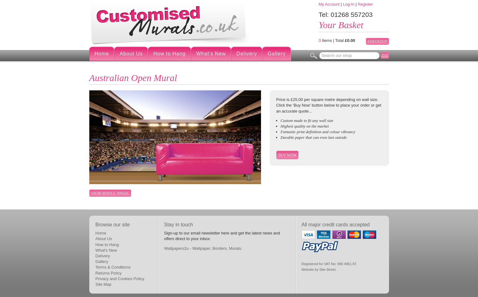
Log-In (348, 4)
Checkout (377, 41)
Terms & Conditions (113, 267)
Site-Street (327, 269)
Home (102, 53)
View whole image (110, 193)
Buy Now (287, 155)
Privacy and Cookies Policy (120, 278)
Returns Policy (109, 273)
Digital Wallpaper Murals (170, 23)
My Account (329, 4)
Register (365, 4)
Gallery (277, 53)
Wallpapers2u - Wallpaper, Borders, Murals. (203, 248)
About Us (131, 53)
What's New (211, 53)
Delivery (246, 53)
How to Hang (169, 53)
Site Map (103, 284)
